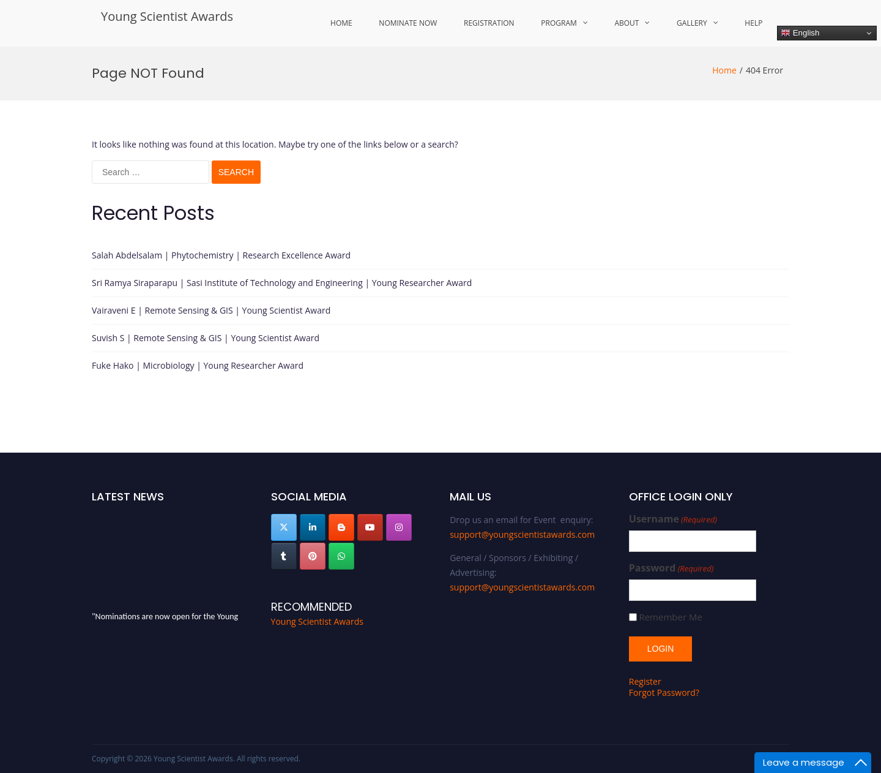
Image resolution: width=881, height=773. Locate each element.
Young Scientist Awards (167, 16)
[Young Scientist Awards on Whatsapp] (341, 556)
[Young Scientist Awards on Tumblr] (284, 556)
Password (671, 568)
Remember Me (670, 617)
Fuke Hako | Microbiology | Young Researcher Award (197, 365)
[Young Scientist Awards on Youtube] (370, 527)
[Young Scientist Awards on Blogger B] (341, 527)
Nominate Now (408, 23)
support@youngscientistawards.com (522, 534)
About (626, 23)
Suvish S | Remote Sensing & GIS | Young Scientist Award (205, 338)
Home (341, 23)
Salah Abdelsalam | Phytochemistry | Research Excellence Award (221, 255)
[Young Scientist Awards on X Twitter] (284, 527)
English (800, 33)
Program (558, 23)
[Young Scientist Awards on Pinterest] (312, 556)
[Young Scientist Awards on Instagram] (399, 527)
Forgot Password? (664, 692)
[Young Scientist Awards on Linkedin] (312, 527)
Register (645, 681)
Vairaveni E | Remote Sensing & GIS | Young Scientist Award (211, 310)
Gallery (692, 23)
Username (673, 519)
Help (753, 23)
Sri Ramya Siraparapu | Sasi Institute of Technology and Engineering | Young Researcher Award (282, 282)
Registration (489, 23)
